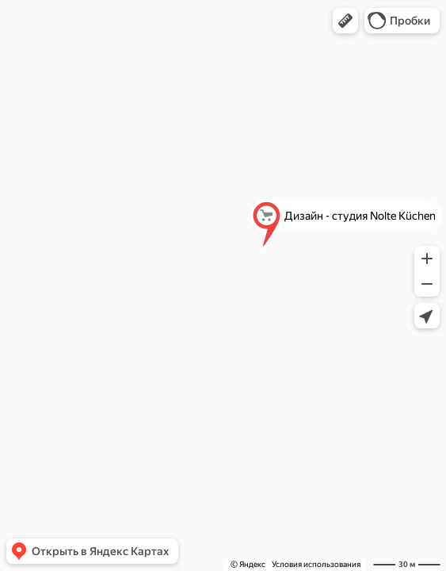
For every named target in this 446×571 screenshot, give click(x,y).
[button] (345, 20)
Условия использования (316, 564)
